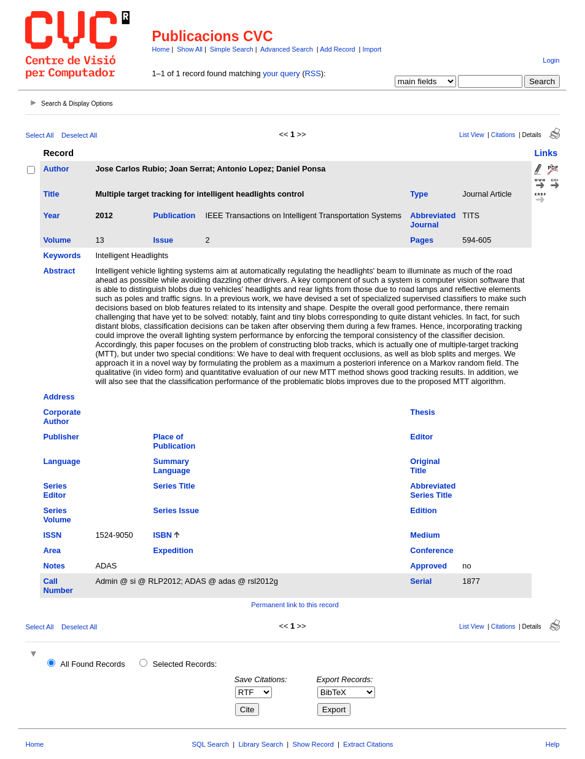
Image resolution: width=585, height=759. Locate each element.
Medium (425, 535)
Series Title (174, 485)
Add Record (337, 49)
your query (281, 73)
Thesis (422, 412)
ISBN (162, 535)
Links (546, 153)
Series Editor (54, 490)
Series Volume (57, 515)
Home (160, 49)
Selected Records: (185, 664)
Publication (174, 215)
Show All (190, 49)
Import (371, 49)
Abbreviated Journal (432, 220)
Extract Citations (368, 744)
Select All (39, 135)
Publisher (61, 436)
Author (56, 168)
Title (51, 194)
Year (51, 215)
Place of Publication (174, 441)
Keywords (61, 255)
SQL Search (211, 744)
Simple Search (232, 49)
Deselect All (79, 135)
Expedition (173, 550)
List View (471, 135)
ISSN (52, 535)
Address (58, 396)
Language (61, 461)
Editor (421, 436)
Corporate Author (61, 416)
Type (419, 194)
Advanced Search (286, 49)
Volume (57, 240)
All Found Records (92, 664)
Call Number (57, 585)
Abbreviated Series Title (432, 490)
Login (551, 60)
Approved (428, 565)
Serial (421, 581)
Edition (423, 510)
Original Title (425, 466)
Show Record (313, 744)
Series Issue (176, 510)
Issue (163, 240)
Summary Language (171, 466)
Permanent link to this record (294, 604)
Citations (503, 135)
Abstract (59, 270)
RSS (312, 73)
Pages (421, 240)
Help (553, 744)
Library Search (260, 744)
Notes (54, 565)
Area (51, 550)
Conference (431, 550)
